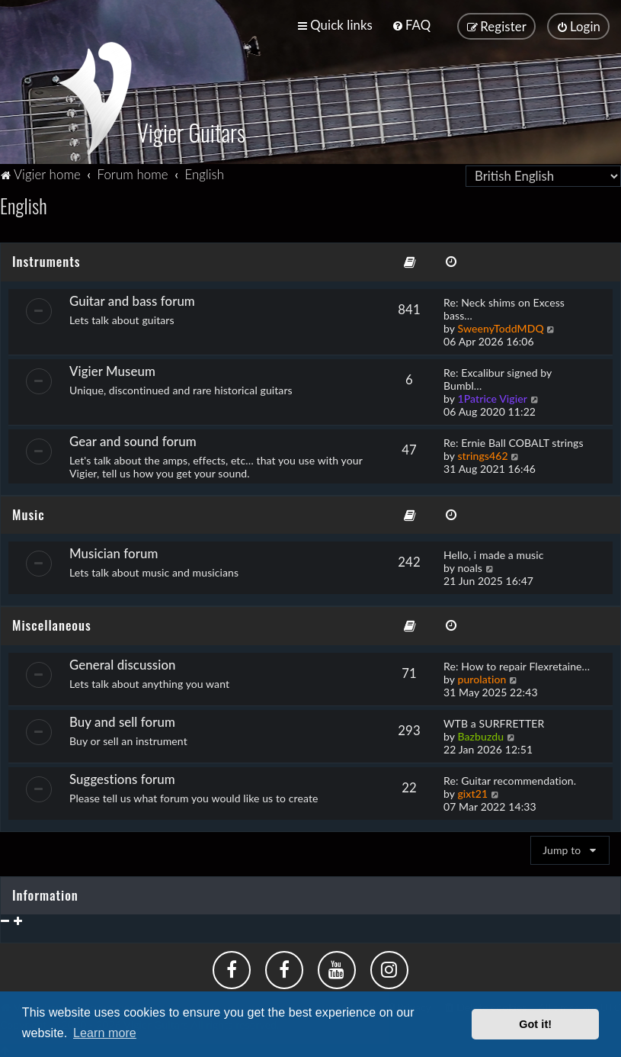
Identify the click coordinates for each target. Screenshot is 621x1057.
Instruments (46, 258)
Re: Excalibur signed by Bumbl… (497, 377)
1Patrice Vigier (492, 396)
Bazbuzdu (480, 734)
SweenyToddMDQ (500, 326)
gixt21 (472, 791)
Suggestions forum (122, 777)
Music (28, 512)
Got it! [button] (535, 1024)
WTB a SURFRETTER (493, 721)
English (23, 203)
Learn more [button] (104, 1032)
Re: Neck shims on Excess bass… (504, 307)
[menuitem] (411, 25)
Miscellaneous (51, 622)
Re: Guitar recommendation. (509, 778)
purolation (481, 676)
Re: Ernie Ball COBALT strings (513, 440)
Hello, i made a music (493, 552)
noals (469, 565)
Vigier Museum (112, 369)
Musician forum (113, 551)
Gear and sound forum (133, 439)
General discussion (122, 662)
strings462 (482, 453)
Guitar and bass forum (132, 299)
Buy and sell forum (122, 720)
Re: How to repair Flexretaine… (516, 663)
